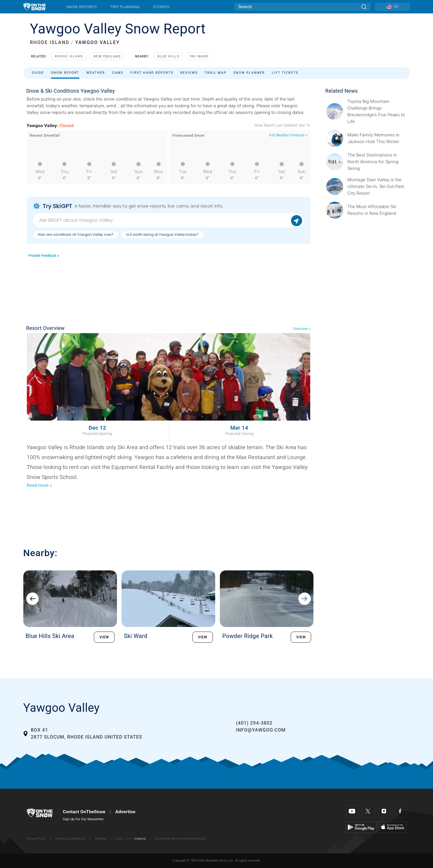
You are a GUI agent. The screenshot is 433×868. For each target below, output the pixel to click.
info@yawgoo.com (260, 730)
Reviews (189, 73)
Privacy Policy (36, 838)
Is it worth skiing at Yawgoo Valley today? (162, 234)
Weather (95, 73)
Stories (161, 6)
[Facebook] (400, 811)
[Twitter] (368, 811)
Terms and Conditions (70, 838)
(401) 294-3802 (254, 723)
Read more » (39, 485)
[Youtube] (352, 811)
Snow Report (65, 73)
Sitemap (100, 838)
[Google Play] (361, 827)
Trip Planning (125, 6)
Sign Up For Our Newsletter (83, 819)
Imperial (140, 838)
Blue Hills (168, 56)
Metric (129, 838)
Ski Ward (199, 56)
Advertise (125, 811)
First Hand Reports (151, 73)
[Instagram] (384, 811)
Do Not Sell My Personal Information (180, 838)
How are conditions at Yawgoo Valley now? (75, 234)
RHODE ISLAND (49, 42)
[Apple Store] (392, 827)
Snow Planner (249, 73)
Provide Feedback (44, 256)
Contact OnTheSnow (84, 811)
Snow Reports (81, 6)
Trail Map (215, 73)
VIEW (104, 637)
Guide (38, 73)
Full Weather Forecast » (288, 135)
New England (107, 56)
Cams (117, 73)
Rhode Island (69, 56)
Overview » (302, 329)
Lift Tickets (285, 73)
